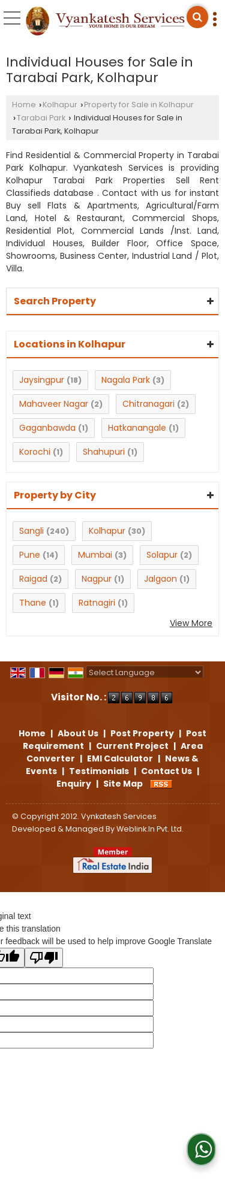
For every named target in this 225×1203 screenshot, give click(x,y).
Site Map (123, 784)
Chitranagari (148, 404)
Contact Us (166, 771)
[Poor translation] (44, 958)
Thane (32, 603)
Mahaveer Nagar (53, 404)
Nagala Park (125, 380)
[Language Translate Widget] (144, 672)
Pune (29, 555)
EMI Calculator (120, 758)
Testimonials (99, 771)
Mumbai (95, 555)
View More (191, 623)
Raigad (33, 579)
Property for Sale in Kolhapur (139, 104)
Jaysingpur (41, 380)
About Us (78, 733)
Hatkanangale (137, 428)
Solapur (162, 555)
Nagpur (97, 579)
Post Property (142, 733)
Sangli (31, 531)
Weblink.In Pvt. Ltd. (150, 829)
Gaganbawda (47, 428)
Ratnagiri (97, 603)
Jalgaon (160, 579)
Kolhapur (60, 104)
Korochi (34, 452)
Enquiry (73, 784)
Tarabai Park (41, 118)
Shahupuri (104, 452)
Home (24, 104)
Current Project (132, 746)
